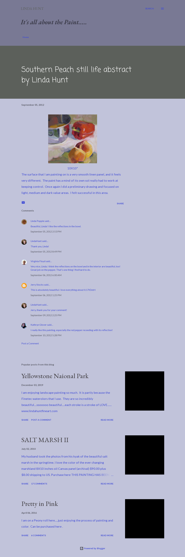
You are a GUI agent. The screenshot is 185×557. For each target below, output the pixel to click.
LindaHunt (36, 240)
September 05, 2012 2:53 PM (46, 231)
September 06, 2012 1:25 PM (46, 295)
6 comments (38, 535)
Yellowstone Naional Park (55, 375)
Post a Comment (30, 343)
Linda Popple (37, 220)
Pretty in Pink (39, 503)
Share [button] (120, 203)
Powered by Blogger (92, 548)
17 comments (39, 483)
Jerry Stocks (37, 284)
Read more (107, 420)
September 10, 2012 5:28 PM (46, 335)
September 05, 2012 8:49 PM (46, 251)
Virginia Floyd (38, 261)
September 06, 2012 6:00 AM (46, 275)
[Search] (149, 8)
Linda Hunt (32, 8)
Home (26, 37)
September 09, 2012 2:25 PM (46, 315)
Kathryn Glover (39, 324)
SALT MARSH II (44, 439)
